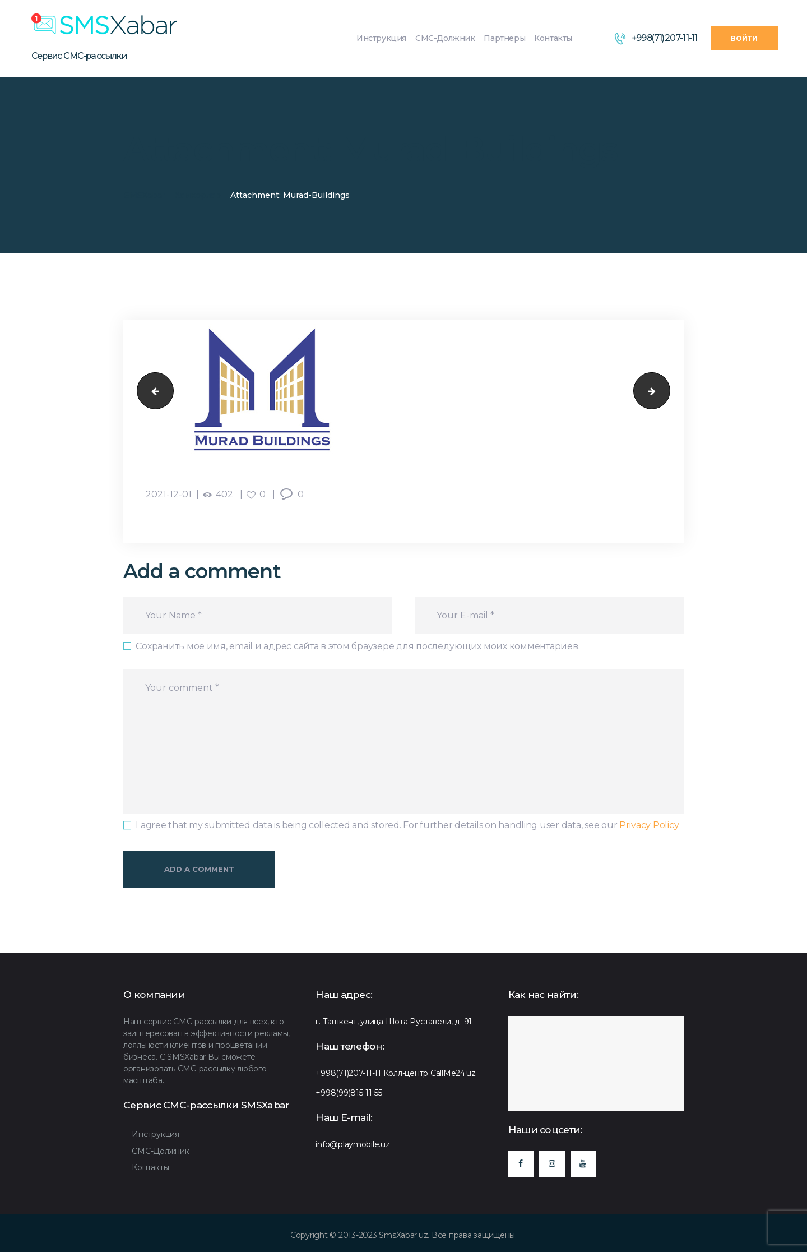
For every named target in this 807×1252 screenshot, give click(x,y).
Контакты (150, 1167)
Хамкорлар (198, 195)
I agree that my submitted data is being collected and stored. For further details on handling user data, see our (407, 825)
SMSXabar (144, 195)
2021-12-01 (169, 494)
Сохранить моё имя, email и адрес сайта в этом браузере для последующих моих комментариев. (357, 646)
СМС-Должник (160, 1151)
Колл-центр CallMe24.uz (429, 1073)
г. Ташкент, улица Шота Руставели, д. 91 (394, 1022)
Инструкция (155, 1134)
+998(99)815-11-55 (349, 1093)
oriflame (151, 391)
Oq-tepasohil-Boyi (665, 391)
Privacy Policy (649, 825)
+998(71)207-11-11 (348, 1073)
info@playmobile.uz (352, 1144)
